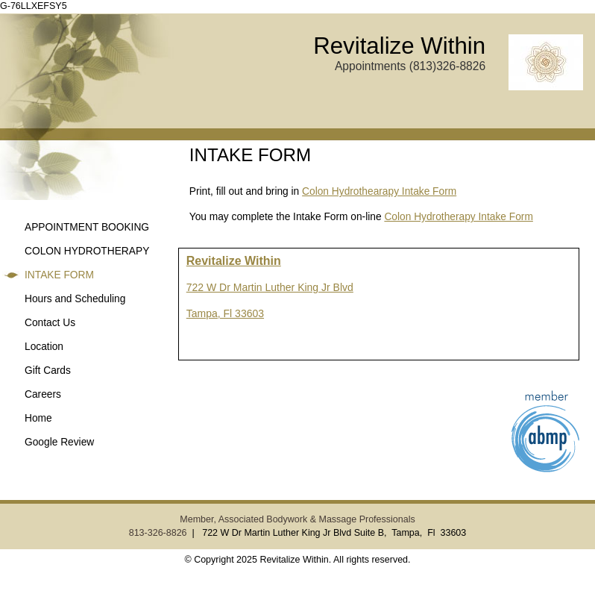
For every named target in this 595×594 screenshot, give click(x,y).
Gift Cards (48, 370)
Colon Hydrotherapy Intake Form (458, 216)
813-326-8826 (158, 533)
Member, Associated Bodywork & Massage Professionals (297, 519)
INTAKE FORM (59, 275)
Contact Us (50, 322)
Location (44, 346)
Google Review (59, 442)
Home (38, 418)
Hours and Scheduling (75, 298)
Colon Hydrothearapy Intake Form (379, 191)
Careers (43, 394)
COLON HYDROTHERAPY (87, 251)
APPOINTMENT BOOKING (87, 227)
